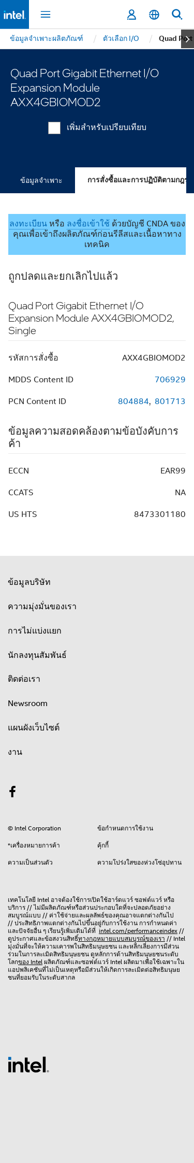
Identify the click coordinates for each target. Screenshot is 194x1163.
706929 (170, 380)
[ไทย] (154, 15)
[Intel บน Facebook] (12, 793)
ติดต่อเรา (24, 679)
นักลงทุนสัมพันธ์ (37, 655)
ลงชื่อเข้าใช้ (88, 224)
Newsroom (28, 703)
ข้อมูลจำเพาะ (41, 180)
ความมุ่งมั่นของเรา (42, 606)
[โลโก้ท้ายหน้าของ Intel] (28, 1064)
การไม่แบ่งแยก (35, 631)
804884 (133, 401)
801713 (170, 401)
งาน (15, 752)
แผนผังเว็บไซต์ (33, 728)
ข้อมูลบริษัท (29, 582)
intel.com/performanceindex (138, 931)
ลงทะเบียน (28, 224)
